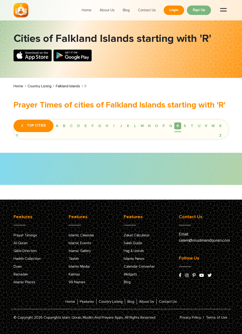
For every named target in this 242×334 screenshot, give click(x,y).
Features (87, 301)
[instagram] (187, 276)
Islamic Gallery (80, 251)
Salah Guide (133, 243)
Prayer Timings (25, 235)
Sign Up (199, 10)
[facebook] (180, 276)
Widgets (130, 274)
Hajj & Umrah (134, 251)
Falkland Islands (68, 86)
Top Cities (33, 125)
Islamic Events (80, 243)
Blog (126, 10)
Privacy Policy (190, 317)
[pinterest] (194, 276)
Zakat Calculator (137, 235)
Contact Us (147, 10)
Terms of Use (216, 317)
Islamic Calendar (81, 235)
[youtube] (201, 276)
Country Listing (39, 86)
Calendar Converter (139, 266)
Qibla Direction (25, 251)
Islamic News (134, 258)
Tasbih (74, 258)
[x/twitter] (210, 276)
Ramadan (21, 274)
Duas (18, 266)
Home (86, 10)
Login (173, 10)
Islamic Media (79, 266)
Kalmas (74, 274)
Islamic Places (24, 282)
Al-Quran (21, 243)
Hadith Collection (27, 258)
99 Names (77, 282)
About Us (107, 10)
